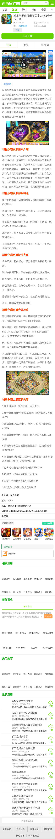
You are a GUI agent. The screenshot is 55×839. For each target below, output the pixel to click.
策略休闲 (23, 26)
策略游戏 (7, 84)
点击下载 (27, 36)
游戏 (14, 9)
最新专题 (34, 829)
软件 (24, 9)
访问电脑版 (33, 835)
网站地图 (20, 835)
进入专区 (48, 616)
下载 (51, 706)
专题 (43, 9)
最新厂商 (48, 829)
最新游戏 (7, 829)
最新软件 (20, 829)
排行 (34, 9)
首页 (4, 9)
